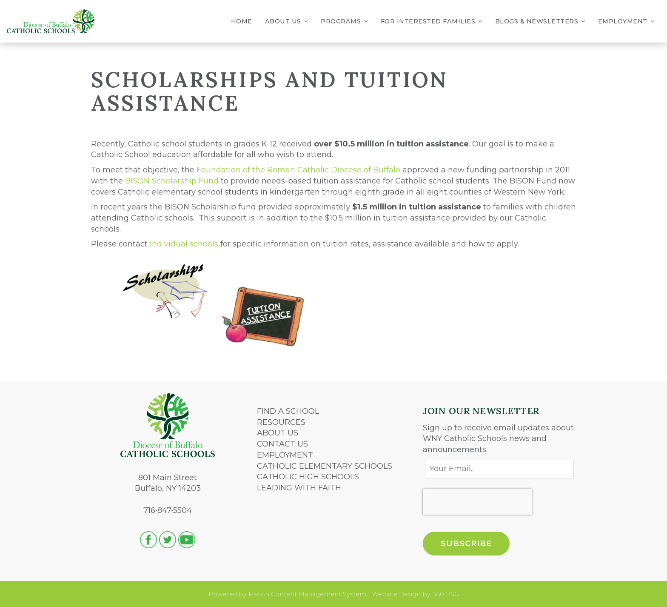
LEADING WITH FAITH (299, 487)
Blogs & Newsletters (540, 21)
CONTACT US (282, 444)
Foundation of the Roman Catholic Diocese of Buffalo (298, 170)
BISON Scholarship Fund (172, 181)
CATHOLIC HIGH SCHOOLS (308, 476)
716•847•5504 (167, 510)
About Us (286, 21)
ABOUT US (277, 433)
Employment (626, 21)
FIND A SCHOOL (288, 411)
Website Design (396, 594)
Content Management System (318, 594)
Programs (344, 21)
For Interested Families (431, 21)
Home (241, 21)
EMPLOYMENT (285, 455)
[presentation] (477, 502)
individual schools (184, 244)
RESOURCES (281, 422)
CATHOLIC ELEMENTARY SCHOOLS (324, 466)
